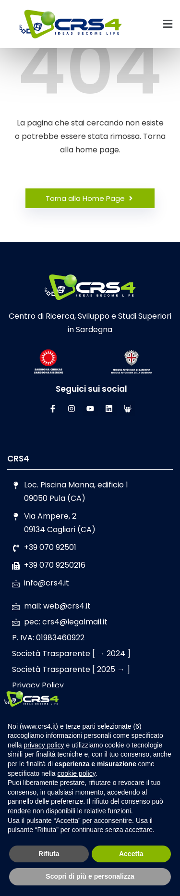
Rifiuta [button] (49, 854)
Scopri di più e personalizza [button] (90, 876)
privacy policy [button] (44, 745)
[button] (168, 24)
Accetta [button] (131, 854)
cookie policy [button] (77, 773)
